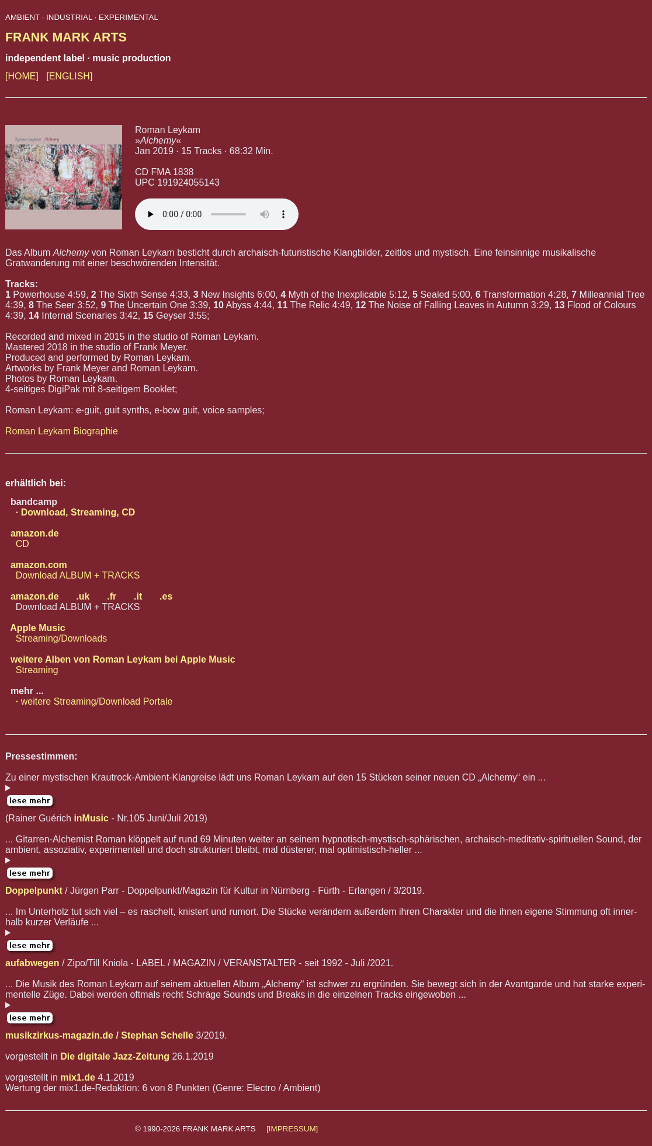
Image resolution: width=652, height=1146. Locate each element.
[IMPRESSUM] (292, 1128)
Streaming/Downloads (56, 633)
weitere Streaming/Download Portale (88, 701)
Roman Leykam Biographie (61, 431)
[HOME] (22, 76)
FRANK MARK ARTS (66, 37)
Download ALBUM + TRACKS (72, 570)
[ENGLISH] (69, 76)
